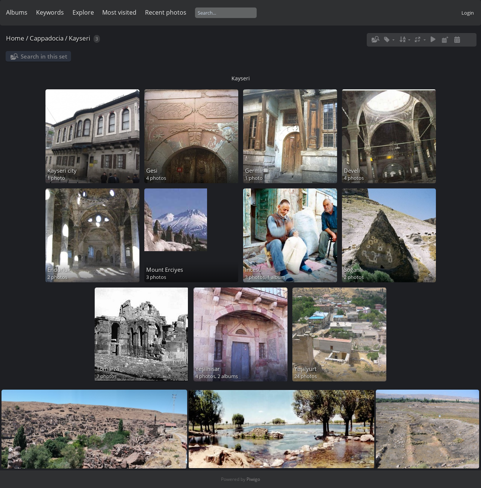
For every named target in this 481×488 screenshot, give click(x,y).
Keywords (50, 12)
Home (15, 38)
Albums (16, 12)
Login (467, 12)
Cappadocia (47, 38)
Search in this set (44, 56)
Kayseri (79, 38)
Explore (83, 12)
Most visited (119, 12)
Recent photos (165, 12)
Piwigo (253, 479)
